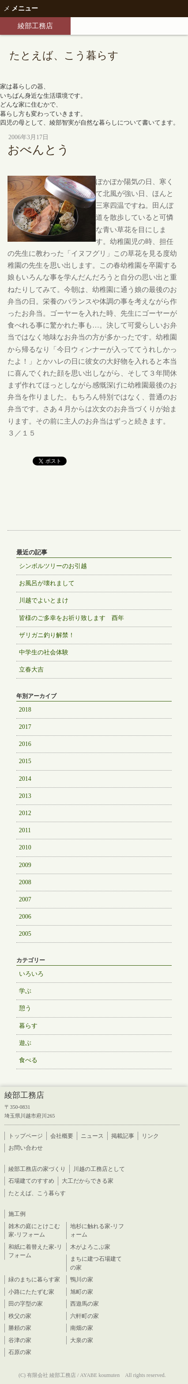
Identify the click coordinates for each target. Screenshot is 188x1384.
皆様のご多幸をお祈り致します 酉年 (71, 618)
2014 (25, 778)
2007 (25, 899)
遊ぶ (25, 1043)
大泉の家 (81, 1340)
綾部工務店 (35, 26)
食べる (28, 1060)
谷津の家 (19, 1340)
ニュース (92, 1136)
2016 (25, 744)
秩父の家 (19, 1316)
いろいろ (31, 974)
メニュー (21, 8)
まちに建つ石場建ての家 (96, 1263)
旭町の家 (81, 1291)
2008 (25, 882)
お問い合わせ (25, 1147)
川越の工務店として (99, 1169)
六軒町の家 (84, 1316)
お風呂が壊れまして (47, 583)
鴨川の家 (81, 1279)
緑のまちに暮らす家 (34, 1279)
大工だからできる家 (87, 1180)
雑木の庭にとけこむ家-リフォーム (34, 1230)
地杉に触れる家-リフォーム (97, 1230)
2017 (25, 726)
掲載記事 (122, 1136)
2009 (25, 865)
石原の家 (19, 1352)
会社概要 (61, 1136)
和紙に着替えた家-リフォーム (35, 1251)
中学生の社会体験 (43, 652)
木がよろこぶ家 (90, 1247)
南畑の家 (81, 1328)
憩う (25, 1008)
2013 (25, 796)
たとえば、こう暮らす (37, 1193)
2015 (25, 761)
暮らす (28, 1025)
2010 (25, 847)
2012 (25, 813)
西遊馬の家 (84, 1303)
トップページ (25, 1136)
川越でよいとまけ (43, 600)
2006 (25, 916)
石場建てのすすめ (31, 1180)
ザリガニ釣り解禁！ (47, 635)
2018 (25, 709)
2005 (25, 933)
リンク (150, 1136)
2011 (25, 830)
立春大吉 (31, 669)
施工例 (17, 1214)
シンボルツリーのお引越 (53, 566)
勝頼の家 (19, 1328)
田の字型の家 (25, 1303)
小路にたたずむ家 (31, 1291)
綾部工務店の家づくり (37, 1169)
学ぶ (25, 991)
